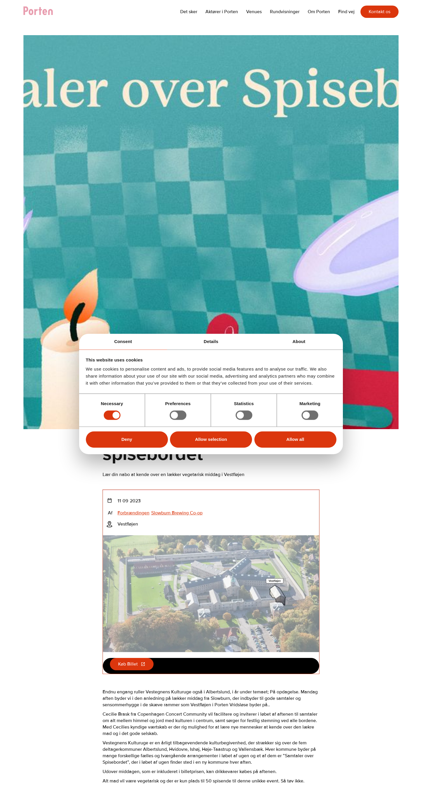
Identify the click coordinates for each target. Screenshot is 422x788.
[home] (41, 11)
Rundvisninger (285, 12)
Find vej (346, 12)
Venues (254, 12)
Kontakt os (379, 12)
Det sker (188, 12)
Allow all (295, 439)
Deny (126, 439)
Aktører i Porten (221, 12)
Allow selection (211, 439)
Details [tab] (211, 341)
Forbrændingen (133, 513)
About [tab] (298, 341)
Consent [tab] (123, 341)
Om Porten (319, 12)
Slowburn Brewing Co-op (177, 513)
